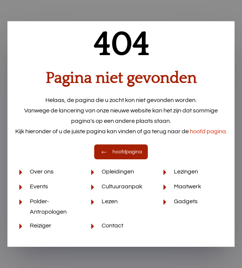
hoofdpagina (121, 152)
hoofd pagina (208, 131)
